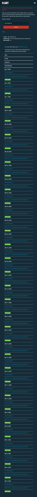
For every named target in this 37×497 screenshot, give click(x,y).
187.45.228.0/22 (9, 72)
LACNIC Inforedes (22, 47)
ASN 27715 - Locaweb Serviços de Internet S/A (16, 76)
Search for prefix (6, 19)
